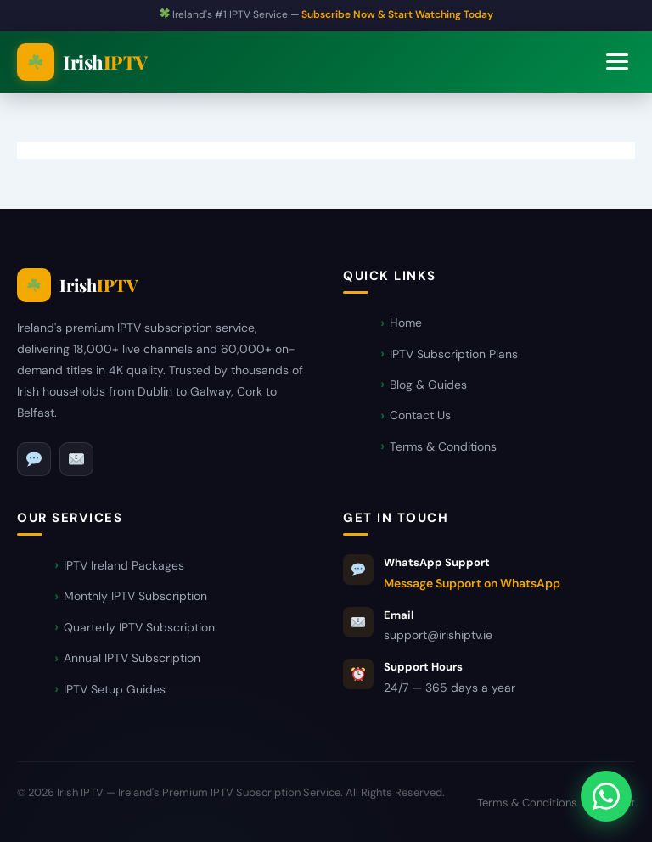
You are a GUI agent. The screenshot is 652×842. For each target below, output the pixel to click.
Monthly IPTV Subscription (135, 595)
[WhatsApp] (34, 459)
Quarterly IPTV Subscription (139, 627)
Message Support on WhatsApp (472, 583)
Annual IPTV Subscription (132, 657)
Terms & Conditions (443, 446)
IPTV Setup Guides (115, 689)
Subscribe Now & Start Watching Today (397, 14)
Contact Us (420, 415)
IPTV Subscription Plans (454, 354)
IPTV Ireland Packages (124, 565)
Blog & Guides (428, 384)
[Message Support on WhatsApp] (606, 796)
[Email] (76, 459)
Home (406, 322)
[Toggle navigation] (617, 61)
